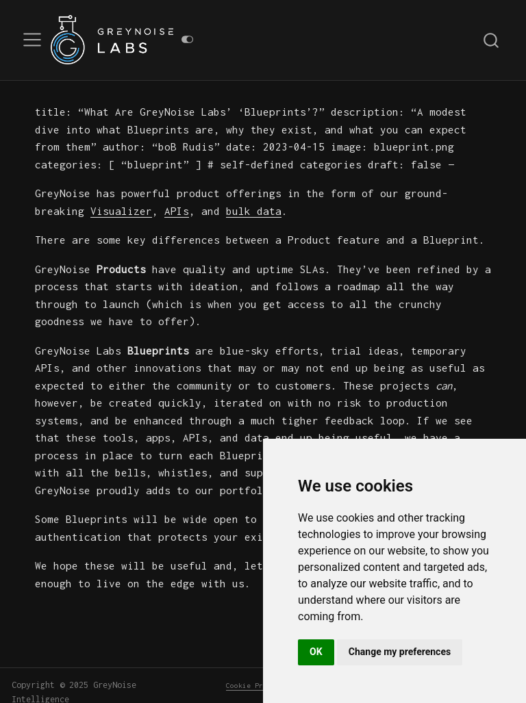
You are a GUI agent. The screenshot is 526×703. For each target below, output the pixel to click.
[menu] (32, 39)
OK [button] (316, 651)
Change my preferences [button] (400, 651)
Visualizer (121, 211)
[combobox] (491, 40)
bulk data (253, 211)
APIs (176, 211)
